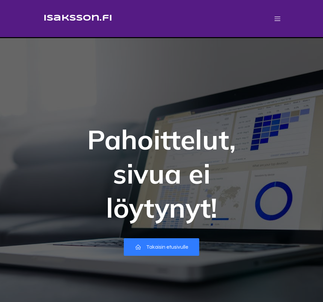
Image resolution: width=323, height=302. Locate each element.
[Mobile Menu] (277, 18)
